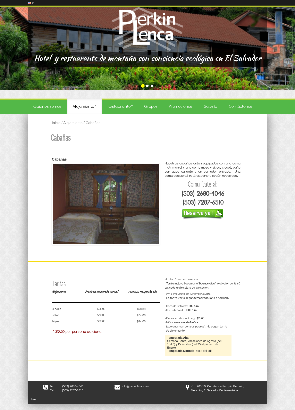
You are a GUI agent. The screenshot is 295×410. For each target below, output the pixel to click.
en (31, 2)
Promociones (180, 106)
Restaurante (120, 106)
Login (33, 399)
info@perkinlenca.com (136, 386)
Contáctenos (240, 106)
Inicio (56, 123)
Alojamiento (84, 106)
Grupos (151, 106)
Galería (210, 106)
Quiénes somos (47, 106)
